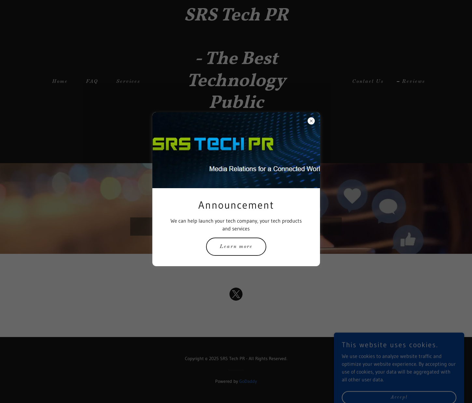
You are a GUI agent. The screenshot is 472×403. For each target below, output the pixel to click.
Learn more (236, 246)
